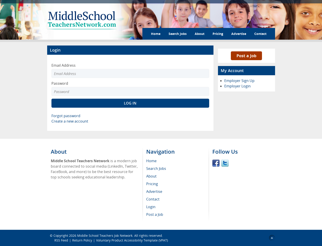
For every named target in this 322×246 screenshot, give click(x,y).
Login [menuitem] (150, 206)
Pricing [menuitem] (152, 183)
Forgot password (65, 115)
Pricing (218, 34)
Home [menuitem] (151, 160)
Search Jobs (178, 34)
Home (155, 34)
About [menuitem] (151, 176)
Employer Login (237, 86)
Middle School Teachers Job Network (104, 235)
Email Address (63, 65)
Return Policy (82, 240)
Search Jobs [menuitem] (156, 168)
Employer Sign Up (239, 80)
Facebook (216, 163)
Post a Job (246, 55)
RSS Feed (61, 240)
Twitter (225, 163)
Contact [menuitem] (153, 199)
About (199, 34)
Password (59, 83)
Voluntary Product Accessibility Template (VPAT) (132, 240)
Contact (260, 34)
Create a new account (69, 121)
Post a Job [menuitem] (154, 214)
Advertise (238, 34)
